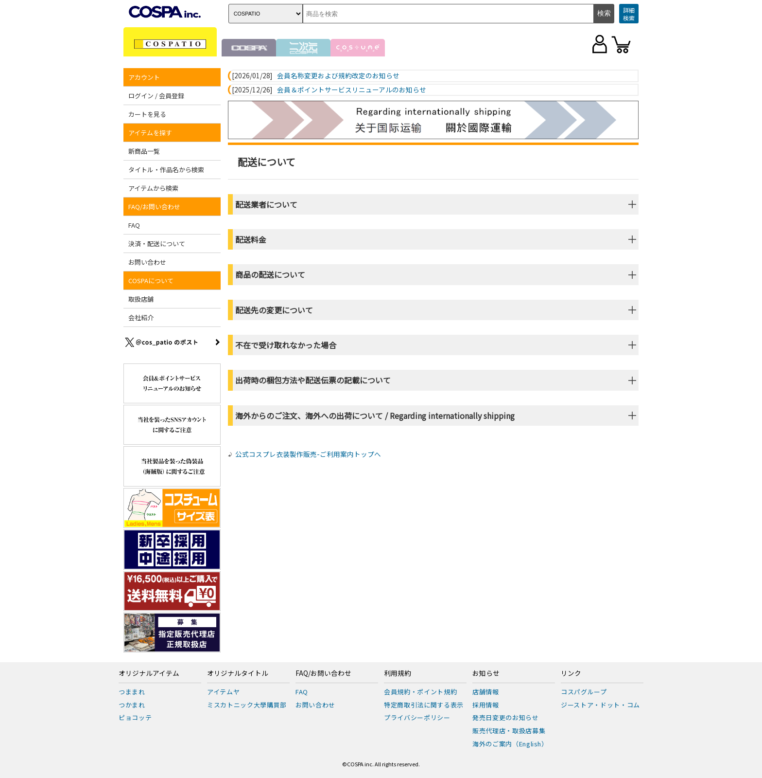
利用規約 (397, 673)
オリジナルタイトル (237, 673)
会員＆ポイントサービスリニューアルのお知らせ (351, 90)
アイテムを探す (150, 132)
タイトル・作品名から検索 (166, 169)
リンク (571, 673)
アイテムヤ (223, 691)
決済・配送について (156, 243)
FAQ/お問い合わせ (154, 206)
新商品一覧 (144, 151)
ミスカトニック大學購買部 (247, 704)
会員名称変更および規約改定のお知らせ (338, 76)
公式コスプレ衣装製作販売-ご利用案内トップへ (308, 454)
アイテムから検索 (153, 188)
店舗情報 (485, 691)
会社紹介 (141, 317)
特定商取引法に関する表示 (424, 704)
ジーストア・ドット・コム (600, 704)
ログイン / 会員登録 (156, 95)
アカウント (144, 77)
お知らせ (486, 673)
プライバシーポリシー (417, 717)
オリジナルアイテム (149, 673)
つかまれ (132, 704)
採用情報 (485, 704)
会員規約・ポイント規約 (420, 691)
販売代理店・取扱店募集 (508, 730)
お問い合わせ (147, 262)
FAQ (134, 225)
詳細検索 (629, 14)
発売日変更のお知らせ (505, 717)
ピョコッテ (135, 717)
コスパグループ (584, 691)
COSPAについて (150, 280)
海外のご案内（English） (510, 743)
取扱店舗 (141, 299)
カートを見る (147, 114)
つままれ (132, 691)
